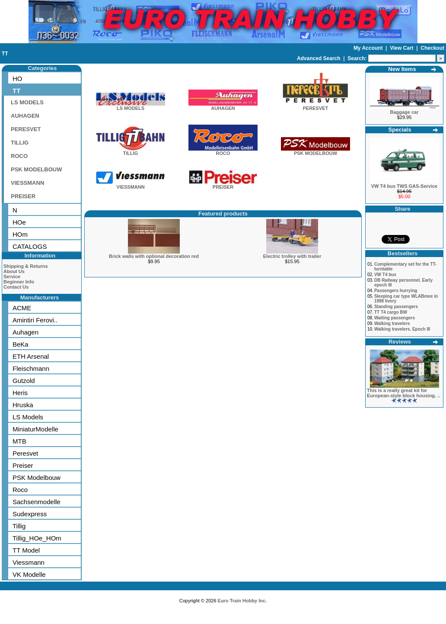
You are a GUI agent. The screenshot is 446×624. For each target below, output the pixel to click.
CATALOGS (30, 246)
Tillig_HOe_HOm (37, 538)
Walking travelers (392, 323)
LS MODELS (27, 102)
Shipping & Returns (25, 266)
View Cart (402, 48)
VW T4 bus (385, 274)
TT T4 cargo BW (390, 312)
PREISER (23, 196)
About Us (14, 271)
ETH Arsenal (31, 356)
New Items (402, 69)
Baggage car (404, 112)
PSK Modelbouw (37, 477)
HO (17, 78)
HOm (20, 234)
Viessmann (29, 562)
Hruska (23, 404)
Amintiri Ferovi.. (35, 320)
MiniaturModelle (35, 429)
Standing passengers (396, 306)
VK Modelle (29, 574)
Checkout (432, 48)
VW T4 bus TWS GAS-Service (404, 186)
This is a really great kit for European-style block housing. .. (403, 393)
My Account (369, 48)
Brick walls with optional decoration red (154, 256)
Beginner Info (18, 281)
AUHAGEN (25, 116)
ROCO (19, 156)
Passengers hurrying (395, 290)
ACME (22, 308)
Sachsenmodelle (37, 501)
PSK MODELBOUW (36, 169)
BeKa (21, 344)
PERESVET (26, 129)
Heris (20, 392)
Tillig (19, 526)
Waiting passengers (394, 317)
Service (11, 276)
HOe (19, 222)
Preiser (23, 465)
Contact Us (16, 286)
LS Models (28, 417)
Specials (400, 129)
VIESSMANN (27, 183)
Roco (20, 489)
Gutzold (24, 380)
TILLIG (20, 142)
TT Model (26, 550)
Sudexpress (30, 514)
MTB (19, 441)
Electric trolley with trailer (292, 256)
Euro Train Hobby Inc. (242, 600)
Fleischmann (31, 368)
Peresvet (25, 453)
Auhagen (25, 332)
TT (5, 54)
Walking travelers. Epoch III (402, 329)
